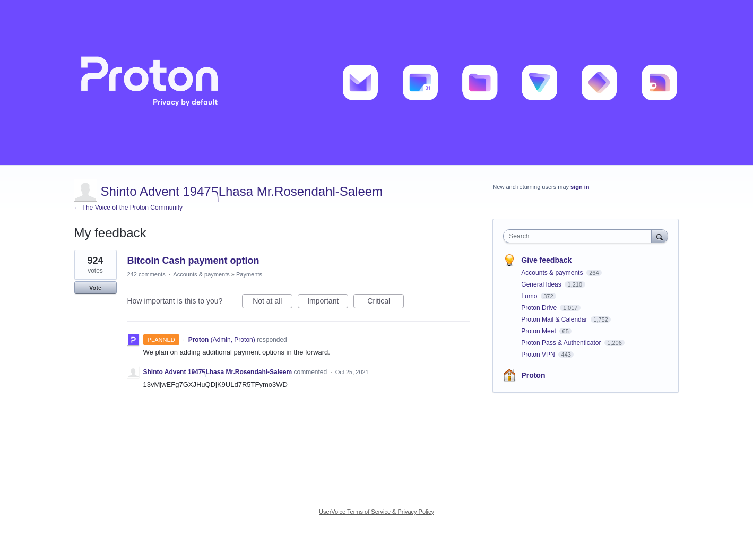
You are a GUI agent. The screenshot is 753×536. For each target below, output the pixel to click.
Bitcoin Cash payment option (193, 260)
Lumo (530, 296)
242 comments (146, 274)
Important (327, 302)
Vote (95, 287)
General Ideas (542, 284)
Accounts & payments (201, 274)
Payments (249, 274)
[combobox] (579, 236)
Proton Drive (539, 308)
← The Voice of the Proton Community (128, 207)
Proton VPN (539, 354)
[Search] (659, 236)
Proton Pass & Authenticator (561, 343)
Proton (533, 375)
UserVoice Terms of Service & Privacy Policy (376, 511)
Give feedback (546, 260)
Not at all (272, 302)
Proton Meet (539, 331)
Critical (385, 302)
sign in (579, 187)
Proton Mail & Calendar (554, 319)
